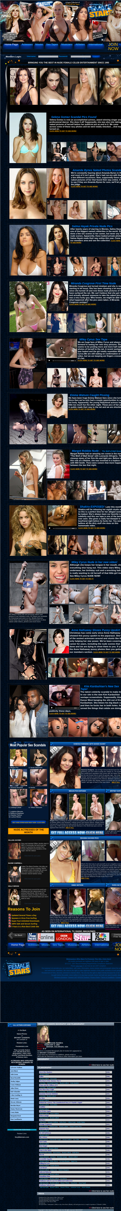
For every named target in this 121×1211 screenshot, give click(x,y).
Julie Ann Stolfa (44, 1183)
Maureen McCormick (46, 1152)
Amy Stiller (76, 1139)
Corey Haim (15, 1112)
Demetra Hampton (63, 1170)
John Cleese (14, 1088)
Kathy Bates (62, 1122)
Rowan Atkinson (16, 1102)
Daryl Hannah (44, 1148)
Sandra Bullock (44, 1178)
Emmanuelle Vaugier (52, 1083)
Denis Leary (15, 1098)
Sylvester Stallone (16, 1067)
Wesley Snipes (15, 1081)
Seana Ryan (74, 1183)
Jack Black (14, 1071)
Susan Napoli (82, 1183)
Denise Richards (44, 1157)
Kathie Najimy (81, 1122)
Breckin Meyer (15, 1105)
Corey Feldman (16, 1085)
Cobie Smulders (74, 1083)
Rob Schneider (15, 1092)
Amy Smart (43, 1122)
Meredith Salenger (62, 1157)
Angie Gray (74, 1161)
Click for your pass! (22, 1130)
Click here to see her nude (101, 1065)
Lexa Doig (42, 1083)
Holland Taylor (54, 1126)
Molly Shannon (44, 1139)
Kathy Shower (54, 1161)
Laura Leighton (54, 1113)
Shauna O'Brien (64, 1183)
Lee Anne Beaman (64, 1161)
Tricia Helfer (53, 1104)
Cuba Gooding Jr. (16, 1095)
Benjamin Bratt (16, 1116)
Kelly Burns (75, 1152)
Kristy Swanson (44, 1117)
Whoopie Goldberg (53, 1122)
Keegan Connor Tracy (76, 1126)
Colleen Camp (72, 1122)
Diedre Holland (86, 1187)
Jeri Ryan (53, 1157)
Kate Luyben (84, 1139)
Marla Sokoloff (44, 1126)
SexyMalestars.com (22, 1137)
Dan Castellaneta (16, 1119)
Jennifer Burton (54, 1165)
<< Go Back (22, 1030)
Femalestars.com (22, 1046)
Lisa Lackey (53, 1078)
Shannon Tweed (44, 1174)
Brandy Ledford (44, 1074)
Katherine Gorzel (75, 1187)
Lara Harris (63, 1178)
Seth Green (14, 1074)
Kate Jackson (56, 1152)
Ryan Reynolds (15, 1078)
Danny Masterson (16, 1109)
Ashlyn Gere (53, 1170)
